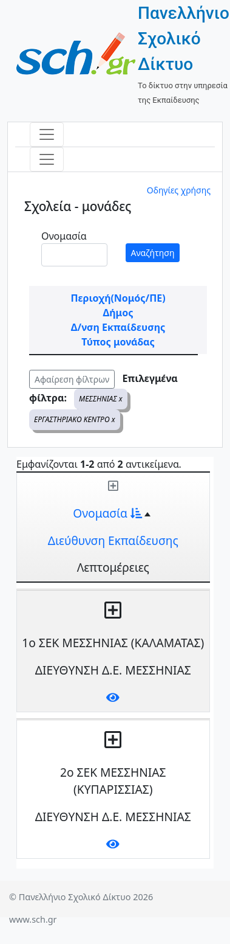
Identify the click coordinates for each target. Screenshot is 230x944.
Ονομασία (64, 236)
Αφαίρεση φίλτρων (72, 379)
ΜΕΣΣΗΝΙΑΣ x (101, 399)
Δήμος (118, 312)
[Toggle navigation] (47, 134)
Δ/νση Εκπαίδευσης (118, 327)
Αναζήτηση (153, 253)
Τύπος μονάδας (117, 342)
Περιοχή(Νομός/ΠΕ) (117, 298)
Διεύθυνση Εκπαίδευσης (113, 540)
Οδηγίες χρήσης (179, 190)
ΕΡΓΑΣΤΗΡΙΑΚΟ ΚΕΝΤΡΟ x (74, 419)
